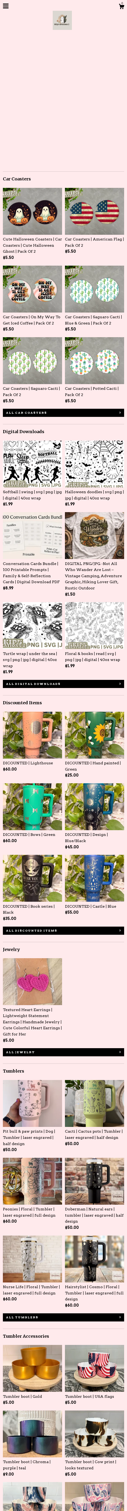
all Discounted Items (31, 805)
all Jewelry (20, 927)
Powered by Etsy (19, 1502)
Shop (8, 1465)
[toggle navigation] (6, 6)
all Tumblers (22, 1192)
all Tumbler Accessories (36, 1426)
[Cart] (121, 7)
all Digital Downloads (33, 558)
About (24, 1465)
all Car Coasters (26, 287)
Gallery (42, 1465)
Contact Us (64, 1465)
